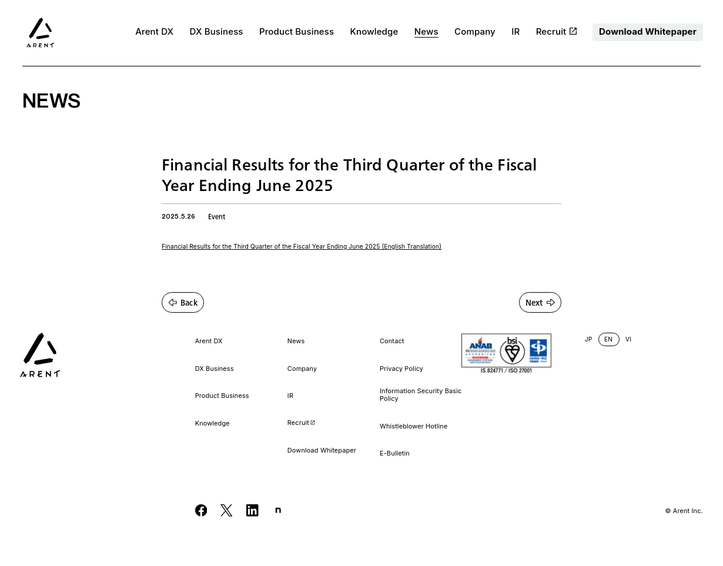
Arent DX (154, 31)
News (426, 31)
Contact (392, 341)
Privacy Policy (401, 369)
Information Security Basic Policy (420, 395)
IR (515, 31)
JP (589, 339)
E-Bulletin (395, 453)
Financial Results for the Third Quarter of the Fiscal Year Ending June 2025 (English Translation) (301, 246)
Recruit (556, 31)
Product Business (296, 31)
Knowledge (374, 31)
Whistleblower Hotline (413, 426)
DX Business (216, 31)
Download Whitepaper (648, 31)
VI (628, 339)
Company (475, 31)
